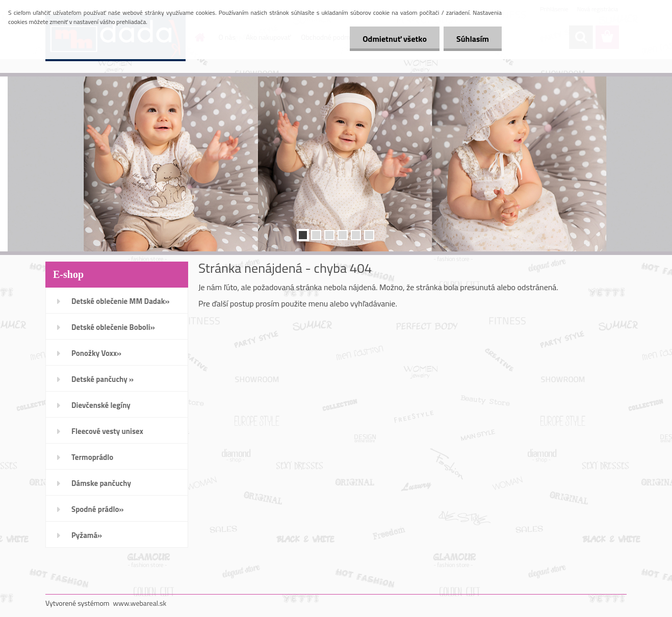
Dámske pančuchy (101, 483)
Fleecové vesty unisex (107, 431)
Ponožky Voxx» (96, 353)
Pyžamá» (86, 535)
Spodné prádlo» (97, 509)
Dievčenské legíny (101, 405)
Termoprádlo (92, 457)
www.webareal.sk (140, 603)
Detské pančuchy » (102, 379)
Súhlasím (472, 39)
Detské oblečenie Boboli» (113, 327)
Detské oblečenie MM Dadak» (120, 301)
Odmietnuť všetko (395, 39)
